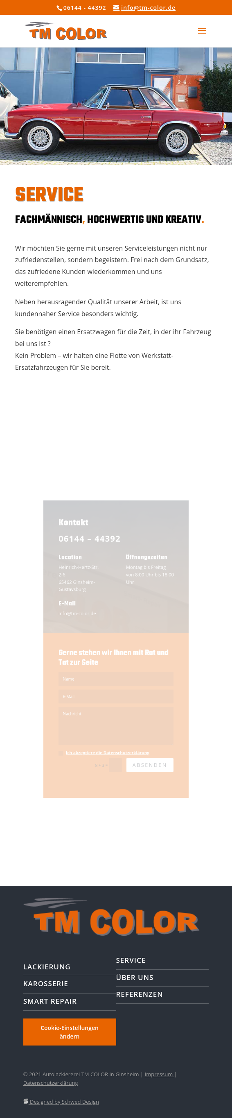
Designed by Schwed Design (61, 1101)
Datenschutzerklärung (50, 1082)
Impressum (159, 1074)
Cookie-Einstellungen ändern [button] (70, 1032)
